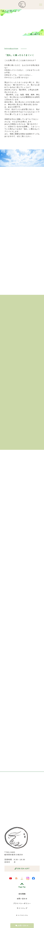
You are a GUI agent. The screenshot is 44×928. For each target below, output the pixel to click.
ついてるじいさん (23, 915)
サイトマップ (22, 908)
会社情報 (22, 894)
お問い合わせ (22, 925)
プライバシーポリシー (22, 903)
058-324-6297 (22, 868)
